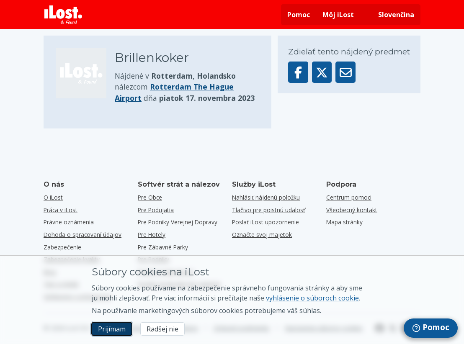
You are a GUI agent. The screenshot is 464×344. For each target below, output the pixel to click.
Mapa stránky (344, 222)
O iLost (53, 197)
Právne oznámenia (69, 222)
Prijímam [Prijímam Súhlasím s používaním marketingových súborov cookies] (112, 329)
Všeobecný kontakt (351, 210)
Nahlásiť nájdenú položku (266, 197)
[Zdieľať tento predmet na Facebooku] (298, 72)
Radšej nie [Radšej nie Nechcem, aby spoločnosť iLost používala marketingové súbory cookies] (162, 329)
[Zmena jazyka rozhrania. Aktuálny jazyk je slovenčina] (390, 14)
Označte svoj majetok (262, 235)
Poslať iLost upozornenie (265, 222)
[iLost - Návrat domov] (63, 14)
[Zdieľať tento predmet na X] (322, 72)
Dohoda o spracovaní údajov (82, 235)
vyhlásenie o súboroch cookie (312, 298)
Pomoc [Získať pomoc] (298, 14)
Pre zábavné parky (163, 247)
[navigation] (431, 328)
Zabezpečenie (62, 247)
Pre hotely (151, 235)
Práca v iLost (60, 210)
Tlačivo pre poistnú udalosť (268, 210)
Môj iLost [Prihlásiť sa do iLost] (338, 14)
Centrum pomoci (348, 197)
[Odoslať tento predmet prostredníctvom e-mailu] (345, 72)
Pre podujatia (156, 210)
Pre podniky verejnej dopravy (177, 222)
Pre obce (150, 197)
